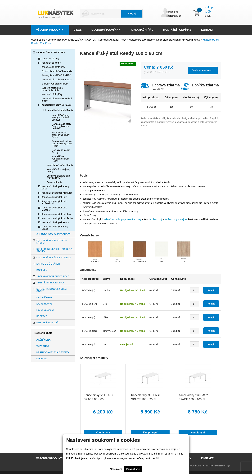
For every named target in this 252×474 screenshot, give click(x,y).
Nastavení (116, 469)
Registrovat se (173, 15)
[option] (95, 251)
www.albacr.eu (195, 466)
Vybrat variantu (202, 70)
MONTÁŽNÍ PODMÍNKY (177, 29)
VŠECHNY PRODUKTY (50, 29)
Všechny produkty (57, 39)
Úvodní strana (38, 39)
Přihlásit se (172, 11)
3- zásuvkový (155, 219)
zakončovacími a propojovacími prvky (122, 219)
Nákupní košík (209, 9)
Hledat (131, 13)
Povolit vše (133, 469)
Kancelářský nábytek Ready (112, 39)
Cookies (206, 466)
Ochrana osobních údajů (221, 466)
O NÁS (77, 29)
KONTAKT (207, 29)
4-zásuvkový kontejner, (176, 219)
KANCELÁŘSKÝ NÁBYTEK (82, 39)
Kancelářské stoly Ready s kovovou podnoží (178, 39)
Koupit (211, 290)
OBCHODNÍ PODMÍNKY (105, 29)
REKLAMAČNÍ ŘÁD (141, 29)
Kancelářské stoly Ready (141, 39)
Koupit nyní (103, 432)
